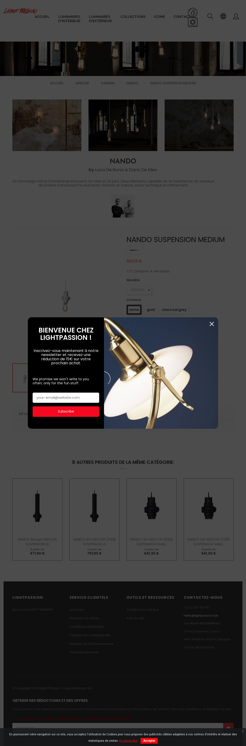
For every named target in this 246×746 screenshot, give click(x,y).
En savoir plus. (128, 740)
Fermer (211, 293)
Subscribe (66, 380)
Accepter (149, 740)
